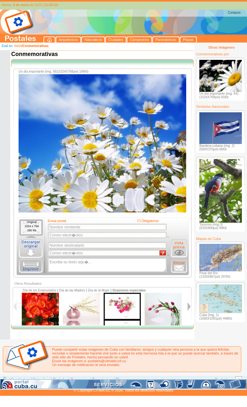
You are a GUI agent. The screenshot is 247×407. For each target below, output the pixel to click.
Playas (121, 379)
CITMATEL (151, 386)
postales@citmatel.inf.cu (107, 361)
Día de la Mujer (99, 290)
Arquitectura (20, 379)
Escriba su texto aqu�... (107, 265)
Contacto (234, 12)
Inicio (17, 46)
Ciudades (60, 379)
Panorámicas (102, 379)
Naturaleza (41, 379)
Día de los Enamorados (39, 290)
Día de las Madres (72, 290)
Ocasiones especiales (129, 290)
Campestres (79, 379)
